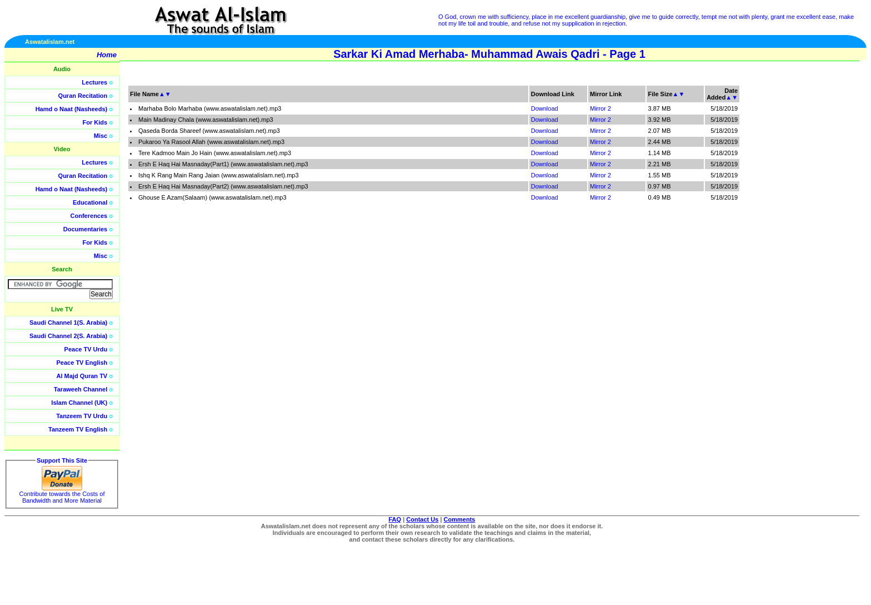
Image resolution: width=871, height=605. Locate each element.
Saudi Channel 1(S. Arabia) (68, 322)
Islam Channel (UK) (79, 402)
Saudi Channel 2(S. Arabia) (68, 336)
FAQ (395, 519)
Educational (90, 202)
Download (544, 108)
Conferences (89, 215)
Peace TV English (82, 362)
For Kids (95, 122)
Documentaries (85, 229)
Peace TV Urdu (86, 349)
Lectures (94, 82)
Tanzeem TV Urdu (81, 416)
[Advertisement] (818, 250)
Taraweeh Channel (80, 389)
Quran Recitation (83, 95)
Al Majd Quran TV (82, 376)
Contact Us (422, 519)
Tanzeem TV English (77, 429)
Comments (459, 519)
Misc (100, 135)
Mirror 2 (600, 108)
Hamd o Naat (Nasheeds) (72, 109)
